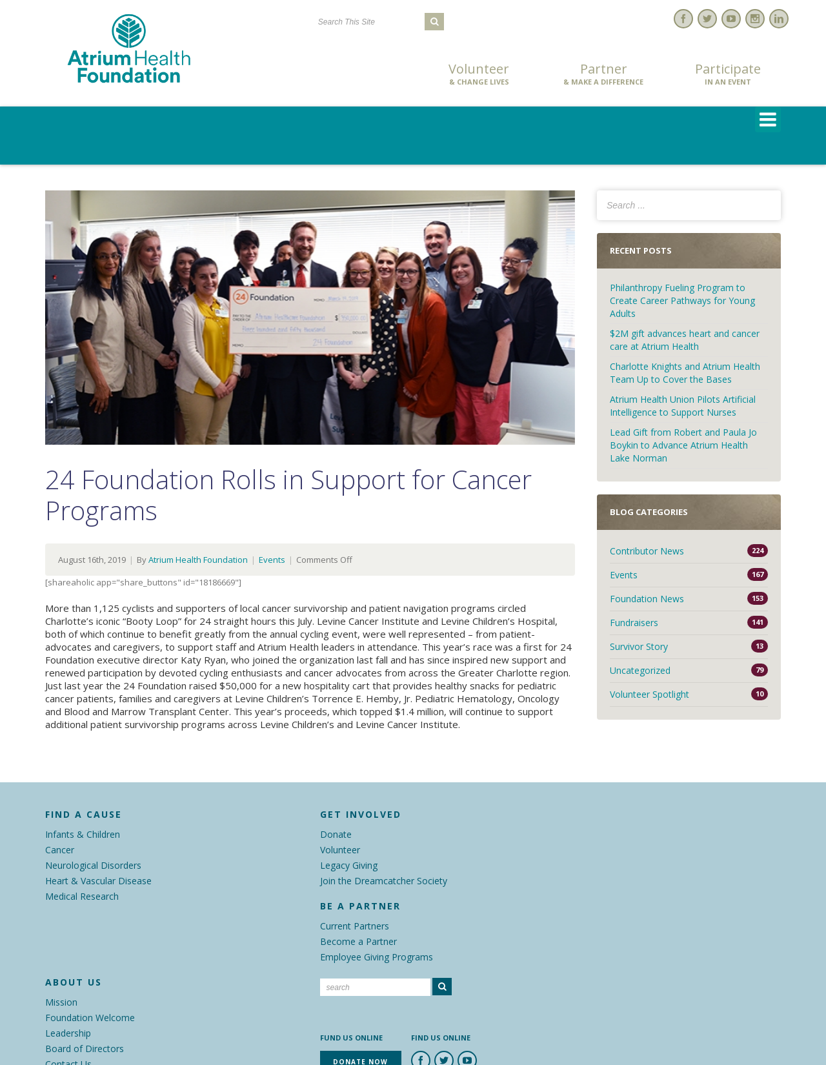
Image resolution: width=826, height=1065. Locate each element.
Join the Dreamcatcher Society (383, 881)
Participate (728, 74)
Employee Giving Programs (376, 957)
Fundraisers (634, 622)
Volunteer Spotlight (649, 694)
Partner (603, 74)
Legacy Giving (349, 865)
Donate (336, 834)
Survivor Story (639, 646)
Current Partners (354, 926)
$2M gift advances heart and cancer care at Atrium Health (685, 339)
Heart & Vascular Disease (98, 881)
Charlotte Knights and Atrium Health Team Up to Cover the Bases (685, 372)
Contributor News (647, 551)
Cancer (59, 850)
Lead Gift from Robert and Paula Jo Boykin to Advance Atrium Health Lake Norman (683, 445)
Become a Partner (358, 941)
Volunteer (478, 74)
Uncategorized (640, 670)
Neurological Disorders (93, 865)
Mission (61, 1002)
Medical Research (82, 896)
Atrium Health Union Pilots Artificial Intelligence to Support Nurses (683, 405)
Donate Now (354, 75)
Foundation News (647, 599)
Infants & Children (82, 834)
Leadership (68, 1033)
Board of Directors (84, 1048)
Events (272, 559)
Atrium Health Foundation (198, 559)
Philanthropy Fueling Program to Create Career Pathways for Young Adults (682, 300)
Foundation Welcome (90, 1017)
